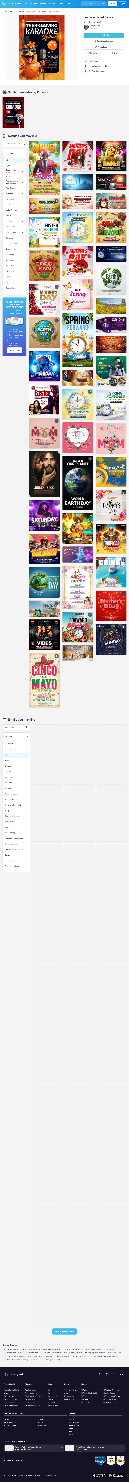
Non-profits (53, 1405)
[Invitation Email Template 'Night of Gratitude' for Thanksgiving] (79, 1173)
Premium (51, 1393)
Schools (51, 1402)
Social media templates (34, 1396)
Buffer (40, 1422)
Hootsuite (42, 1425)
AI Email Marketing (88, 1396)
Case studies (9, 1396)
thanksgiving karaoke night (30, 1349)
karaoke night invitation (12, 1360)
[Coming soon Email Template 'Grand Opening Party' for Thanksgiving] (111, 993)
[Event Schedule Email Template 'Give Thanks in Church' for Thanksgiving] (47, 1233)
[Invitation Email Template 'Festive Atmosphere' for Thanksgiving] (79, 1053)
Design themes (31, 1399)
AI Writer (84, 1399)
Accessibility (74, 1425)
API (70, 1431)
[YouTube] (121, 1374)
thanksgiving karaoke (11, 1349)
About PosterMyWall (12, 1390)
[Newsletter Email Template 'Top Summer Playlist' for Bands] (111, 1053)
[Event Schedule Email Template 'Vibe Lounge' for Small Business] (111, 752)
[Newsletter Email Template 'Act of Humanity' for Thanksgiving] (79, 1113)
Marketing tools (31, 1402)
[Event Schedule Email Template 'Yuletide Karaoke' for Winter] (47, 752)
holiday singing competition (32, 1360)
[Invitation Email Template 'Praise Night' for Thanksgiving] (47, 993)
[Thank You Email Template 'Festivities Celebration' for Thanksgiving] (111, 1233)
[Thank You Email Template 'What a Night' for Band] (79, 873)
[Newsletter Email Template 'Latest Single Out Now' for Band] (47, 933)
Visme (40, 1419)
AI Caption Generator (111, 1402)
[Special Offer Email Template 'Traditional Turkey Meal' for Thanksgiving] (79, 1293)
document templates (33, 1353)
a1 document (111, 1349)
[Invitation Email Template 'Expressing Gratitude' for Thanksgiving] (79, 1233)
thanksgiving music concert (52, 1349)
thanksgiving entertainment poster (106, 1356)
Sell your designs (10, 1402)
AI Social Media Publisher (91, 1393)
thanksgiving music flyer (54, 1360)
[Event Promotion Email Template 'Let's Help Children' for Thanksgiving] (47, 1173)
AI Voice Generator (110, 1393)
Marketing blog (70, 1399)
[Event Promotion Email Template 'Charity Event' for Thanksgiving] (111, 1293)
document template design (13, 1353)
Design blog (69, 1396)
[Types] (27, 737)
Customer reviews (11, 1405)
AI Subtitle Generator (111, 1390)
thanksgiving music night (95, 1349)
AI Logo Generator (110, 1399)
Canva (6, 1419)
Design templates (32, 1390)
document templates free (52, 1353)
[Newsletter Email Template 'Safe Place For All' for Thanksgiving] (47, 1113)
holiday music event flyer (81, 1356)
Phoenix (93, 28)
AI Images (85, 1402)
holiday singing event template (14, 1356)
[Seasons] (27, 743)
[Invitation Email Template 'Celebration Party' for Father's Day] (111, 813)
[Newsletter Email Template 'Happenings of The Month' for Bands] (47, 1053)
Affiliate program (10, 1399)
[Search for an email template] (15, 727)
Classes (67, 1393)
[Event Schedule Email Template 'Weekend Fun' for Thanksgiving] (111, 1113)
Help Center (74, 1422)
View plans (15, 350)
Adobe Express (10, 1425)
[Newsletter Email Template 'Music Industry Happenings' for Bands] (79, 933)
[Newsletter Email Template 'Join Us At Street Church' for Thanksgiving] (47, 873)
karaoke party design (63, 1356)
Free (50, 1390)
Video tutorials (70, 1390)
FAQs (71, 1428)
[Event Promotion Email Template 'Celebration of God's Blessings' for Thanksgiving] (79, 813)
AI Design (85, 1390)
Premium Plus (53, 1396)
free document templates (73, 1353)
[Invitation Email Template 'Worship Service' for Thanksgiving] (111, 1173)
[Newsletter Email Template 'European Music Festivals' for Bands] (47, 813)
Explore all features (32, 1405)
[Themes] (27, 750)
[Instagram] (106, 1374)
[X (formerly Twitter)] (114, 1374)
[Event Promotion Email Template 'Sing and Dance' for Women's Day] (111, 873)
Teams (51, 1399)
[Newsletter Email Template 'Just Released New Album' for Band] (79, 993)
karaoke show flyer (114, 1353)
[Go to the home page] (10, 3)
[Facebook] (99, 1374)
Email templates (31, 1393)
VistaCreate (8, 1422)
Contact (72, 1419)
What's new (8, 1393)
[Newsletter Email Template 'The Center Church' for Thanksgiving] (47, 1293)
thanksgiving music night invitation (40, 1356)
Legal (71, 1434)
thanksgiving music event (74, 1349)
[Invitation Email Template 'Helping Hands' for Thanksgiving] (111, 933)
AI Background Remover (112, 1396)
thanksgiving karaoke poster (95, 1353)
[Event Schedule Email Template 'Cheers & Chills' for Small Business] (79, 752)
